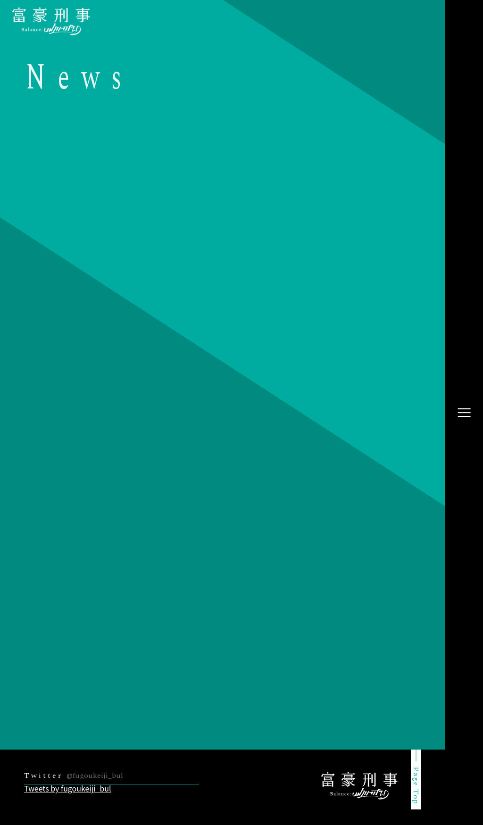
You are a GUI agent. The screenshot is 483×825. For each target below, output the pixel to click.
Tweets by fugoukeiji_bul (67, 788)
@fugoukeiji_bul (95, 775)
